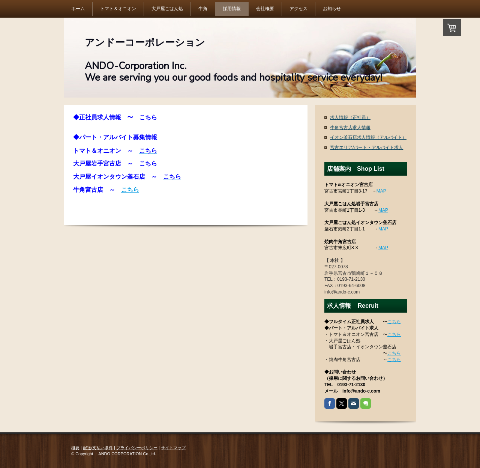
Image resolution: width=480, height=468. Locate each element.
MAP (381, 191)
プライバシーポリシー (137, 447)
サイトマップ (173, 447)
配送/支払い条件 (98, 447)
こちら (130, 190)
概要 (75, 447)
